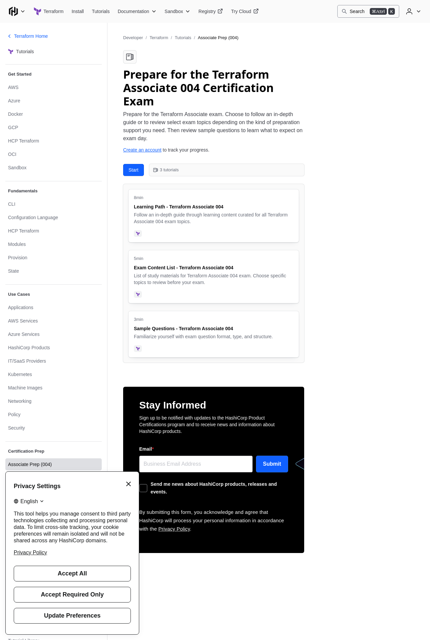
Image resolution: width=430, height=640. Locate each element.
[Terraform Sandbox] (177, 11)
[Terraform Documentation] (137, 11)
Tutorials (183, 37)
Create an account (142, 150)
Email (146, 449)
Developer (133, 37)
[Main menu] (16, 11)
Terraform (159, 37)
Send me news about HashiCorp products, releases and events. (214, 487)
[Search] (368, 11)
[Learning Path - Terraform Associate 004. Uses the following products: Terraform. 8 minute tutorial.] (213, 215)
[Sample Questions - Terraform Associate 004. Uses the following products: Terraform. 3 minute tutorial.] (213, 334)
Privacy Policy (174, 529)
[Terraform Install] (78, 11)
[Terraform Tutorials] (100, 11)
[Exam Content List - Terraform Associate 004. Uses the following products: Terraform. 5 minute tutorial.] (213, 276)
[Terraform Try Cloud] (244, 11)
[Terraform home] (48, 11)
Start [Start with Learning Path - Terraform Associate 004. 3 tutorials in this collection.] (133, 170)
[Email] (196, 464)
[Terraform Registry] (210, 11)
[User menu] (412, 11)
